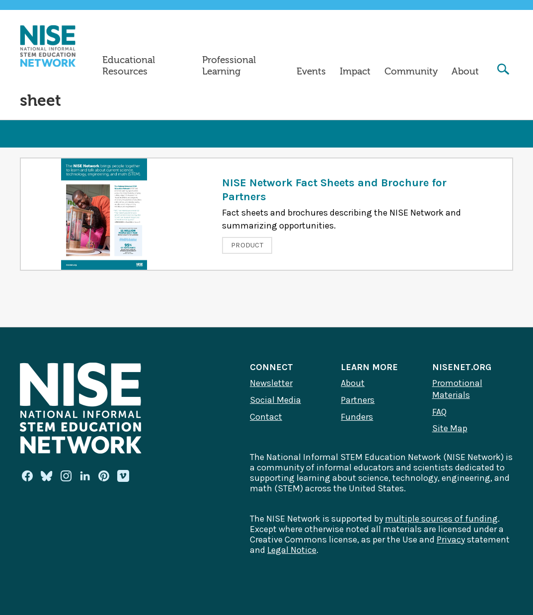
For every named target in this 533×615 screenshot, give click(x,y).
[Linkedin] (84, 475)
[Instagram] (66, 475)
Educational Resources (128, 66)
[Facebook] (27, 475)
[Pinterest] (103, 475)
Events (311, 71)
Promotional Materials (457, 389)
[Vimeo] (123, 476)
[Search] (503, 70)
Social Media (275, 399)
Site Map (449, 428)
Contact (266, 416)
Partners (358, 399)
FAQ (439, 411)
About (465, 71)
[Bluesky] (47, 475)
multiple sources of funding (441, 518)
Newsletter (271, 383)
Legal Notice (291, 549)
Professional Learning (229, 66)
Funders (357, 416)
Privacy (451, 539)
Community (411, 71)
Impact (355, 71)
